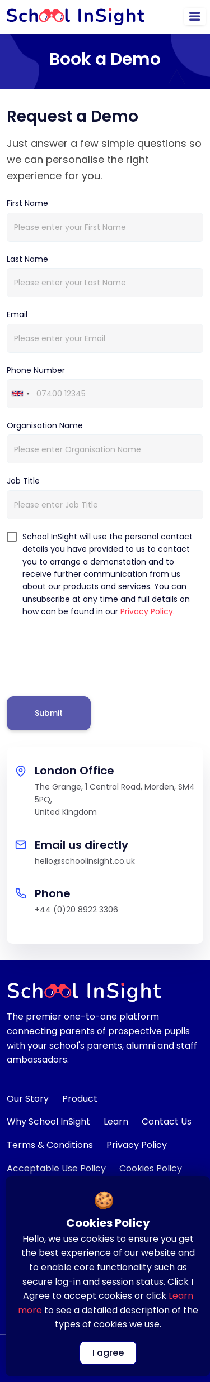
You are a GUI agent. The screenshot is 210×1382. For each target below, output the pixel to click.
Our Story (28, 1098)
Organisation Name (45, 425)
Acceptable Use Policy (56, 1168)
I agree (108, 1352)
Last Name (27, 259)
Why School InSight (48, 1121)
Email (17, 314)
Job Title (23, 480)
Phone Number (36, 370)
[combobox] (20, 394)
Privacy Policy (136, 1145)
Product (79, 1098)
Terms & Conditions (50, 1145)
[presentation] (92, 654)
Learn (116, 1121)
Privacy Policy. (147, 611)
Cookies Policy (150, 1168)
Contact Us (167, 1121)
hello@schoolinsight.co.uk (85, 861)
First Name (27, 203)
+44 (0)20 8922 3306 (76, 909)
